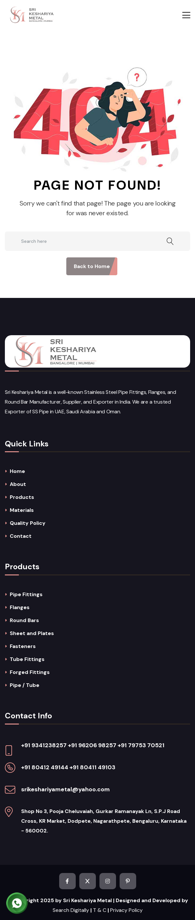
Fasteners (23, 646)
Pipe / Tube (24, 685)
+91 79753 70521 (141, 745)
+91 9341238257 (44, 745)
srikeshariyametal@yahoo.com (65, 789)
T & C (99, 910)
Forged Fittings (30, 672)
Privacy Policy (126, 910)
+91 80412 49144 (44, 767)
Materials (22, 510)
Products (22, 497)
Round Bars (24, 620)
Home (17, 471)
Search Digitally (71, 910)
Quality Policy (28, 523)
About (18, 484)
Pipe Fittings (26, 594)
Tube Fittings (27, 659)
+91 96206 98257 (92, 745)
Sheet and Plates (32, 633)
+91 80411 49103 (92, 767)
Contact (21, 536)
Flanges (20, 607)
